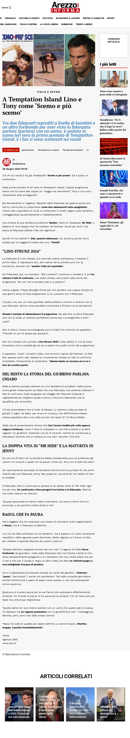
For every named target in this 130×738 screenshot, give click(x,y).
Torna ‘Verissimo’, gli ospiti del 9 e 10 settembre (112, 226)
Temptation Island (48, 150)
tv (87, 150)
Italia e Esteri (48, 92)
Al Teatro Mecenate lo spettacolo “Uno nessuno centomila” (112, 162)
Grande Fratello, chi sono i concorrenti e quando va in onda (111, 194)
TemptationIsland (72, 150)
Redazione (19, 163)
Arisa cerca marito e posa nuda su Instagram (113, 93)
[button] (7, 7)
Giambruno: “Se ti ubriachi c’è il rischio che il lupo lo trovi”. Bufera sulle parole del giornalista (113, 126)
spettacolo (28, 150)
